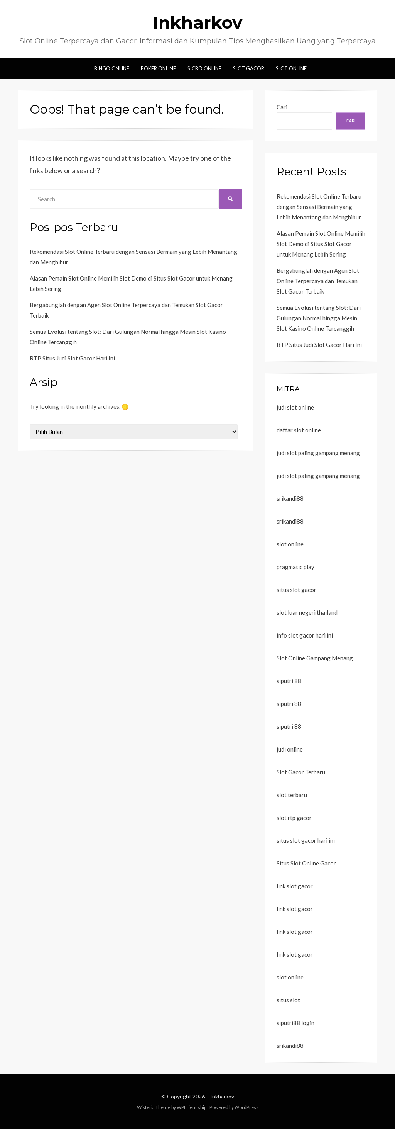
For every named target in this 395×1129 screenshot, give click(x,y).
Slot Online (291, 68)
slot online (290, 544)
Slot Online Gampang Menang (315, 658)
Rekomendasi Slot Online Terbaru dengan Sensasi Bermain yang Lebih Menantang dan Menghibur (319, 207)
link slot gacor (295, 885)
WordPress (246, 1107)
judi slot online (295, 407)
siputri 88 (289, 680)
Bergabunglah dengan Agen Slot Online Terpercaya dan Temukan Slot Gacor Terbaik (318, 281)
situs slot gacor (296, 589)
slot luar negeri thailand (307, 612)
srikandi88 (290, 498)
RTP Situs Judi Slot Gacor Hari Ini (72, 358)
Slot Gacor (248, 68)
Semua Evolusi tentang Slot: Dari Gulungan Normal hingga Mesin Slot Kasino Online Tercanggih (319, 318)
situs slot (288, 999)
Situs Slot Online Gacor (306, 863)
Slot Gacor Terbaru (301, 772)
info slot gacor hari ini (305, 635)
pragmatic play (295, 566)
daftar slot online (299, 430)
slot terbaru (292, 794)
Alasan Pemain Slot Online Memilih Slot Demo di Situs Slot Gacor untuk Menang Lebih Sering (321, 244)
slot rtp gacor (294, 817)
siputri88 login (295, 1022)
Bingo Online (111, 68)
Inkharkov (197, 22)
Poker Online (158, 68)
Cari (282, 107)
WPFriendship (191, 1107)
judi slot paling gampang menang (318, 452)
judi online (290, 749)
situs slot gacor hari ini (306, 840)
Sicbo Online (204, 68)
